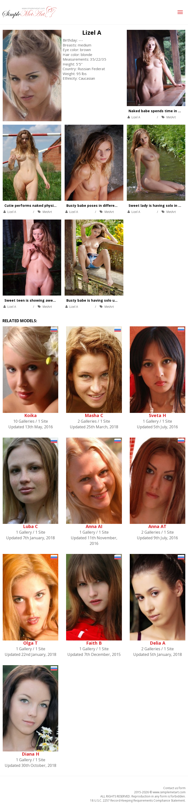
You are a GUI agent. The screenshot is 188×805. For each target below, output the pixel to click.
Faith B (94, 643)
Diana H (30, 754)
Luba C (30, 526)
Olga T (30, 643)
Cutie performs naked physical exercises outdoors (49, 205)
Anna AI (94, 526)
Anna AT (157, 526)
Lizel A (91, 32)
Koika (30, 415)
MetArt (171, 117)
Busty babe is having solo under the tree (102, 300)
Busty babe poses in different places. (99, 205)
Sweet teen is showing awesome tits (37, 300)
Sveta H (157, 415)
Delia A (157, 643)
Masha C (94, 415)
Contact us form (174, 788)
